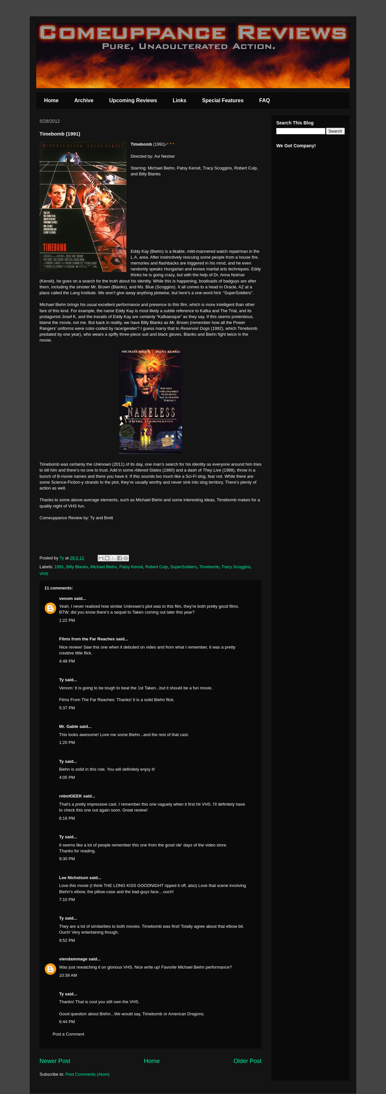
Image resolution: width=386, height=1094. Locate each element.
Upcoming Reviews (133, 100)
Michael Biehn (103, 566)
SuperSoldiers (183, 566)
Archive (83, 100)
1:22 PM (67, 620)
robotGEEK (70, 796)
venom (66, 598)
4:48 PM (67, 661)
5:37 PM (67, 707)
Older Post (247, 1061)
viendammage (73, 959)
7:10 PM (67, 899)
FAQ (264, 100)
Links (179, 100)
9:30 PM (67, 858)
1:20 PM (67, 742)
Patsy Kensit (131, 566)
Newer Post (55, 1061)
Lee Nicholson (73, 877)
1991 (59, 566)
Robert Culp (156, 566)
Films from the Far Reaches (87, 638)
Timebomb (209, 566)
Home (51, 100)
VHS (44, 573)
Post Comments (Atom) (88, 1074)
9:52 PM (67, 940)
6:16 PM (67, 818)
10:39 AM (68, 975)
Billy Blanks (77, 566)
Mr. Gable (68, 726)
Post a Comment (68, 1034)
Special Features (223, 100)
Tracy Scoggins (235, 566)
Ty (61, 679)
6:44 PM (67, 1021)
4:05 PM (67, 777)
